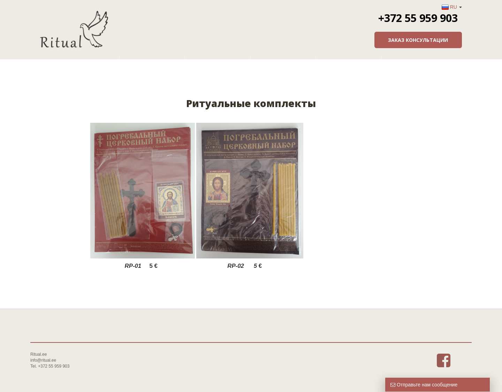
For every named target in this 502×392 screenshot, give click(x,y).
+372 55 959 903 (418, 17)
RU (453, 7)
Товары (284, 61)
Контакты (415, 61)
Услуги (218, 61)
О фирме (152, 61)
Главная (87, 61)
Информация (349, 61)
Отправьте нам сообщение (423, 384)
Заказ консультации (418, 40)
